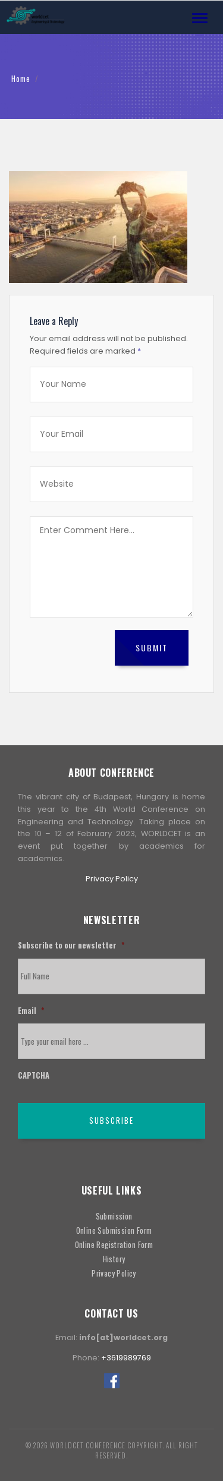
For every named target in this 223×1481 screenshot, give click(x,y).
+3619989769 (126, 1358)
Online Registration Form (114, 1244)
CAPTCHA (33, 1076)
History (114, 1259)
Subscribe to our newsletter (71, 946)
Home (20, 78)
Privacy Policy (112, 879)
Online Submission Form (114, 1230)
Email (31, 1011)
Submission (114, 1216)
